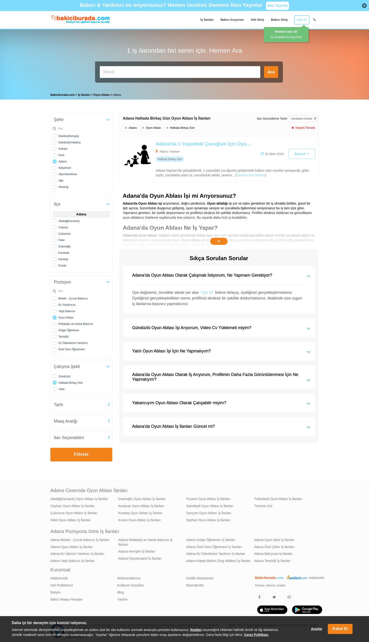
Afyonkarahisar (67, 173)
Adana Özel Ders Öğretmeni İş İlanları (214, 546)
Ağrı (61, 179)
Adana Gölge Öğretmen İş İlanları (210, 539)
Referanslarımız (129, 577)
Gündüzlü (64, 375)
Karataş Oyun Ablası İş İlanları (140, 512)
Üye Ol (302, 19)
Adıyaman (64, 166)
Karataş (63, 258)
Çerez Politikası (256, 635)
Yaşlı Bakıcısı (66, 310)
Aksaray (63, 185)
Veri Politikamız (61, 584)
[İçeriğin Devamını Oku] (219, 240)
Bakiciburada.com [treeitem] (62, 93)
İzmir (61, 154)
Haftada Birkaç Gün (70, 381)
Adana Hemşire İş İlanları (136, 550)
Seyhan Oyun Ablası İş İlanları (208, 519)
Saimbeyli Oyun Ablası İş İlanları (209, 505)
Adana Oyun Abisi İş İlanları (274, 539)
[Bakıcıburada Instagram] (289, 595)
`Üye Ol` (207, 291)
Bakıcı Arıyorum (232, 19)
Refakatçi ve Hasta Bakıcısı (75, 322)
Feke (61, 239)
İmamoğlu (64, 245)
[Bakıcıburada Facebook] (259, 595)
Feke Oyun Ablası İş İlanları (70, 519)
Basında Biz (195, 584)
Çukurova (64, 232)
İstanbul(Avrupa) (68, 135)
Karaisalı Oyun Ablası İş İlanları (141, 505)
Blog (120, 591)
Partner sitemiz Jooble (270, 584)
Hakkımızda (59, 577)
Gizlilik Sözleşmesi (199, 577)
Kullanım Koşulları (130, 584)
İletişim (55, 591)
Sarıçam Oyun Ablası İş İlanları (208, 512)
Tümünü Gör (263, 505)
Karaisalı (63, 251)
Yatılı (61, 388)
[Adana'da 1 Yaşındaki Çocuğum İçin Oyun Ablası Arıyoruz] (199, 157)
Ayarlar (316, 629)
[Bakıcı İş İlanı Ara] (180, 72)
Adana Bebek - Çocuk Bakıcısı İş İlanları (79, 539)
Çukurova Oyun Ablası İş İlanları (73, 512)
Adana (62, 160)
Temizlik (63, 335)
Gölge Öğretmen (68, 329)
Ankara (62, 147)
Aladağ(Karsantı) (69, 220)
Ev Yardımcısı (67, 303)
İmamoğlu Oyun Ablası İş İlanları (142, 498)
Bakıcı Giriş (279, 19)
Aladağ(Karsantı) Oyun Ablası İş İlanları (79, 498)
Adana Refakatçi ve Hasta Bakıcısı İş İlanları (145, 541)
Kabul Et (340, 629)
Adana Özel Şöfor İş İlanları (274, 546)
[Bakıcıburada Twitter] (274, 595)
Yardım (122, 598)
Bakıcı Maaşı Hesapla (66, 598)
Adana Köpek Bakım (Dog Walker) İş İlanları (218, 559)
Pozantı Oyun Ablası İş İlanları (208, 498)
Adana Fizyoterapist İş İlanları (140, 557)
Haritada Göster (303, 117)
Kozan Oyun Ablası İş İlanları (139, 519)
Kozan (62, 264)
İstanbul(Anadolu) (69, 141)
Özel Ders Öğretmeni (71, 348)
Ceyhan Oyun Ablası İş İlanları (72, 505)
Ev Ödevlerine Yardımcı (73, 341)
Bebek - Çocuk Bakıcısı (73, 297)
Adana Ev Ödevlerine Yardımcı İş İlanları (215, 552)
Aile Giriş (257, 19)
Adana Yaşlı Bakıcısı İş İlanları (72, 559)
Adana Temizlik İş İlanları (272, 559)
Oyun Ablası (66, 316)
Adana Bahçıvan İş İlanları (273, 552)
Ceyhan (63, 226)
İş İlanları (207, 19)
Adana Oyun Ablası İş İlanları (71, 546)
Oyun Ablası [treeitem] (102, 93)
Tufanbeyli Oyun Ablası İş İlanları (278, 498)
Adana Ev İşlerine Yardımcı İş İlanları (77, 552)
